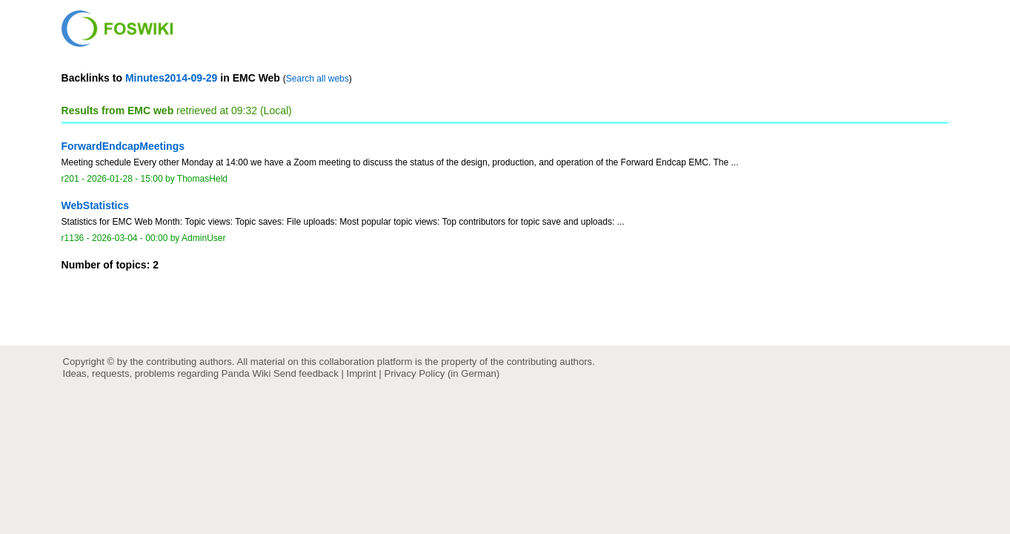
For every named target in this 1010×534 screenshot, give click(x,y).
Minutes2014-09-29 (171, 78)
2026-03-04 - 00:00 (129, 238)
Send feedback (306, 373)
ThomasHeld (202, 179)
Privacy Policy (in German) (441, 373)
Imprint (361, 373)
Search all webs (317, 78)
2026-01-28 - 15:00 (124, 179)
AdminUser (204, 238)
